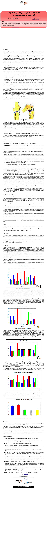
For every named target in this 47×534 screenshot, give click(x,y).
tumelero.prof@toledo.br (35, 19)
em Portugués (26, 474)
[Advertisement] (23, 38)
